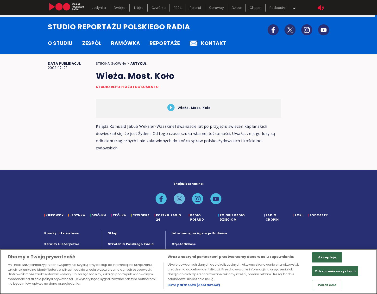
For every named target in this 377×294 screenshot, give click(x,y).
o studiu (60, 43)
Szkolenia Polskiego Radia (131, 244)
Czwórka (158, 7)
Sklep (113, 233)
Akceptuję (327, 257)
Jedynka (99, 7)
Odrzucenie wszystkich (335, 271)
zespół (91, 43)
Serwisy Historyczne (61, 244)
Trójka (138, 7)
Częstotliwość (184, 244)
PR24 (178, 7)
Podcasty (277, 7)
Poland (195, 7)
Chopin (256, 7)
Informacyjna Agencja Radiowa (199, 233)
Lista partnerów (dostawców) (194, 285)
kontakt (208, 43)
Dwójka (120, 7)
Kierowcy (216, 7)
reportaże (165, 43)
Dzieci (237, 7)
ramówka (125, 43)
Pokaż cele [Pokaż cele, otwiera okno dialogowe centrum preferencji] (327, 285)
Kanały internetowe (61, 233)
